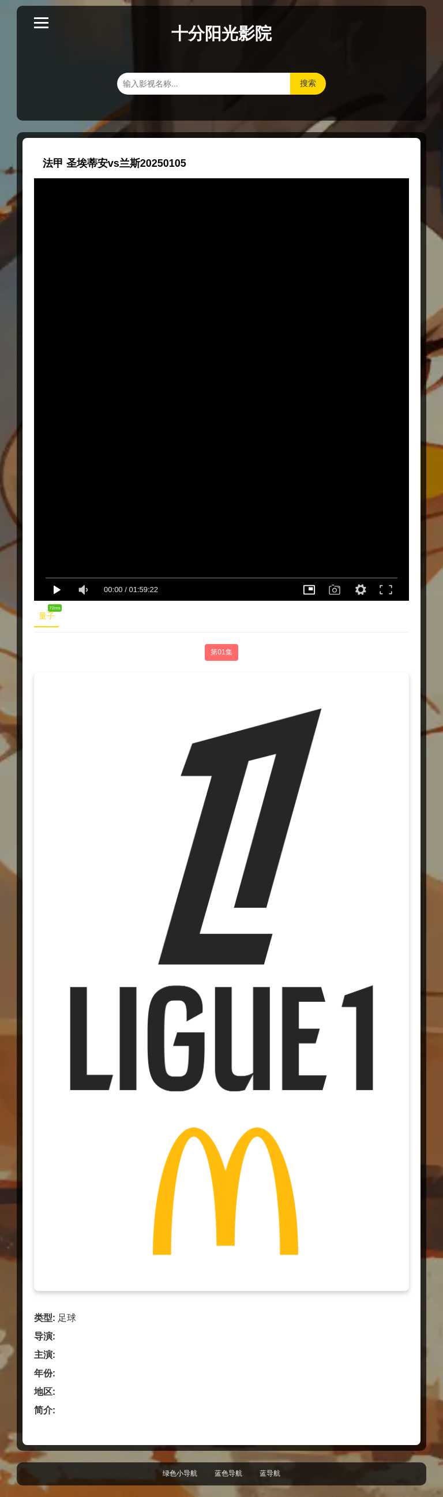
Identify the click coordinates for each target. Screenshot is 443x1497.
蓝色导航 (228, 1473)
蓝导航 (270, 1473)
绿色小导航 (180, 1473)
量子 (49, 613)
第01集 (221, 652)
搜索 (308, 83)
